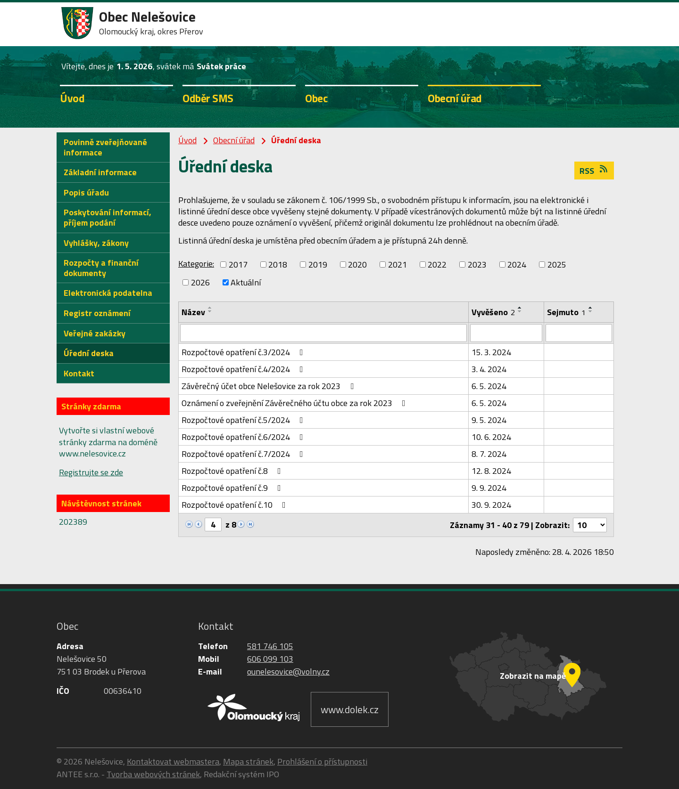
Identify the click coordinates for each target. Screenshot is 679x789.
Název (193, 312)
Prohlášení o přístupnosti (322, 761)
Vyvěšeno (493, 312)
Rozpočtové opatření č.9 (233, 487)
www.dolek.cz (350, 709)
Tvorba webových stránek (153, 774)
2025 (556, 264)
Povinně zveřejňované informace (105, 147)
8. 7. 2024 (489, 453)
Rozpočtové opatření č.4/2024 (244, 369)
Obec (316, 97)
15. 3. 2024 (491, 352)
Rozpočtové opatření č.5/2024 (244, 420)
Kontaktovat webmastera (173, 761)
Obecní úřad (455, 97)
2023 (477, 264)
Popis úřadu (86, 192)
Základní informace (100, 172)
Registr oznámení (97, 313)
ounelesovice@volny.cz (288, 671)
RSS (594, 170)
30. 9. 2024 (491, 504)
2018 (277, 264)
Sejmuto (566, 312)
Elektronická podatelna (108, 292)
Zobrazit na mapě (533, 675)
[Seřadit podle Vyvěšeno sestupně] (520, 311)
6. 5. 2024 (489, 386)
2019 (317, 264)
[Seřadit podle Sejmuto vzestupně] (591, 307)
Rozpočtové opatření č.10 (236, 504)
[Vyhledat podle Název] (323, 333)
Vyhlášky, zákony (96, 242)
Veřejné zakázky (94, 333)
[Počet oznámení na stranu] (590, 525)
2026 (200, 282)
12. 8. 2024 (491, 470)
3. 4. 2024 (489, 369)
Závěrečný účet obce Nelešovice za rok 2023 (269, 386)
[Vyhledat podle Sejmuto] (579, 333)
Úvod (72, 97)
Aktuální (246, 282)
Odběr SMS (207, 97)
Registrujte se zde (91, 472)
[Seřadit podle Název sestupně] (210, 311)
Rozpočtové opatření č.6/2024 (244, 437)
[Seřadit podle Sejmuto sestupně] (591, 311)
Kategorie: (196, 263)
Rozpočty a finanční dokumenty (101, 267)
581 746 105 (270, 646)
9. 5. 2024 (489, 420)
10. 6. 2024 (491, 437)
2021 (397, 264)
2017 (238, 264)
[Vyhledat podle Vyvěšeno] (506, 333)
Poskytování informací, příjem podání (107, 217)
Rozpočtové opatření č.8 (233, 470)
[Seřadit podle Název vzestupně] (210, 307)
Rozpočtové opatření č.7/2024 (244, 453)
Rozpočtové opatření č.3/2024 (244, 352)
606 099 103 (270, 658)
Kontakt (79, 373)
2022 (437, 264)
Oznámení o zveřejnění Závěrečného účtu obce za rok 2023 (295, 403)
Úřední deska (89, 353)
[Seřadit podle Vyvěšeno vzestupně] (520, 307)
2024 (516, 264)
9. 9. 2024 (489, 487)
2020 (357, 264)
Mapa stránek (248, 761)
